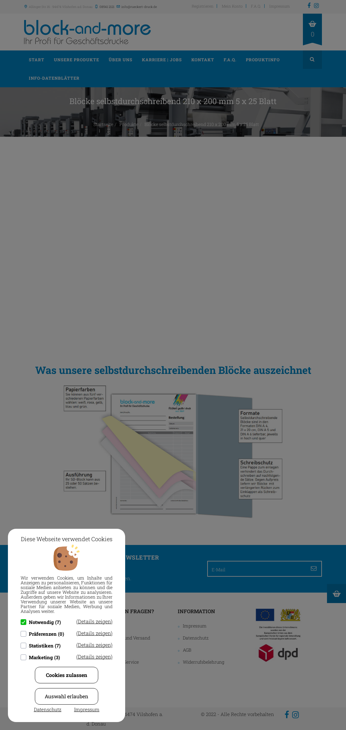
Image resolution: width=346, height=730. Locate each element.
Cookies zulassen (66, 675)
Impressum (86, 709)
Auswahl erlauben (66, 696)
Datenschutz (47, 709)
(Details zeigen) (94, 621)
